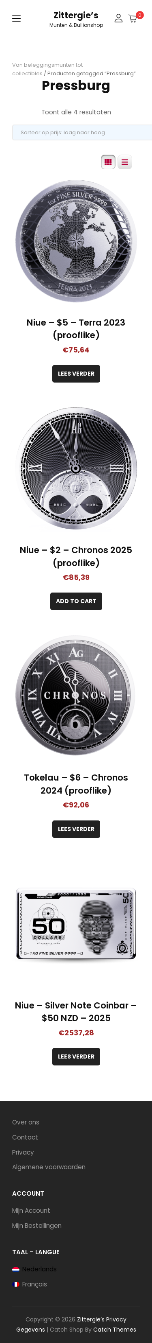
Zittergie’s (76, 15)
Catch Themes (114, 1330)
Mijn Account (31, 1210)
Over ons (25, 1122)
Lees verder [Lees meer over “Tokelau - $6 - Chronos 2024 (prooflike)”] (76, 829)
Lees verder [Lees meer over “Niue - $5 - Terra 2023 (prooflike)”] (76, 374)
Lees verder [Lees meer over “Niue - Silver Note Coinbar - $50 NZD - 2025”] (76, 1056)
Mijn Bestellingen (37, 1225)
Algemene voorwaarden (49, 1167)
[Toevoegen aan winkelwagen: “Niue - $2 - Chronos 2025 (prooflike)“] (76, 601)
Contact (25, 1137)
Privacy (23, 1152)
